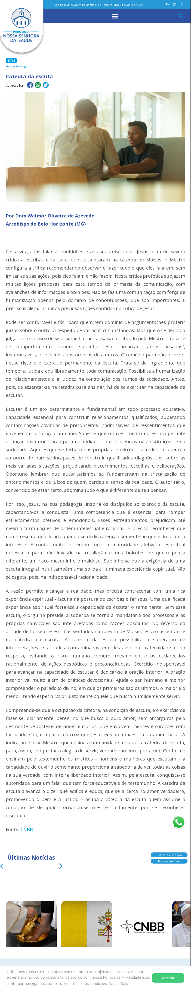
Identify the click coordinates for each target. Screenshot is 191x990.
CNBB (27, 829)
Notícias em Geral (169, 862)
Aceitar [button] (168, 978)
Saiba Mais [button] (118, 983)
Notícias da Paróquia (169, 856)
